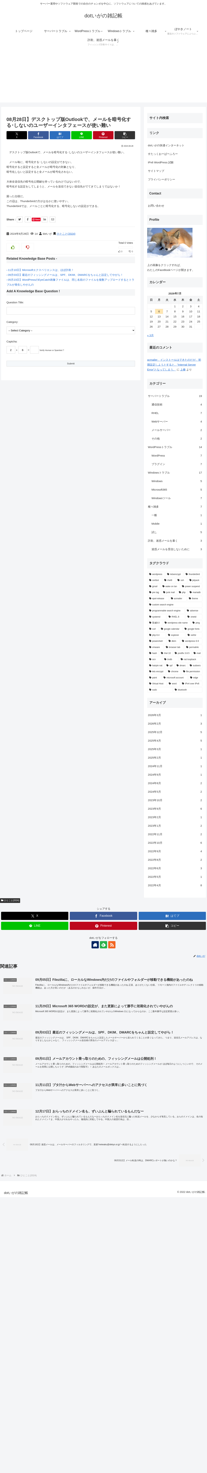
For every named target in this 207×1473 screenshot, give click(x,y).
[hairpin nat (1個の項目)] (13, 1221)
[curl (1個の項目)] (10, 1184)
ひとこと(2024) (66, 233)
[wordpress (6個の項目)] (13, 1130)
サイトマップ (13, 726)
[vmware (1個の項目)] (13, 1203)
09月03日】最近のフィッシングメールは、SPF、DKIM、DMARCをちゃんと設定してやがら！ (65, 274)
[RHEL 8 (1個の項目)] (33, 1172)
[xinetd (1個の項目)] (51, 1172)
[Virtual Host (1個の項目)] (14, 1239)
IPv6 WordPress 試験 (18, 717)
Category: (12, 321)
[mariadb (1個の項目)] (52, 1148)
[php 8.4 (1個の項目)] (14, 1190)
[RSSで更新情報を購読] (111, 427)
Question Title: (15, 302)
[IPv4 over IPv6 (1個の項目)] (48, 1239)
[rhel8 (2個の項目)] (26, 1136)
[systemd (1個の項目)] (14, 1172)
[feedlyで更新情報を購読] (103, 427)
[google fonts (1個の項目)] (49, 1184)
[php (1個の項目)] (39, 1148)
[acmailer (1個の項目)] (35, 1154)
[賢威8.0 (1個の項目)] (12, 1178)
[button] (125, 135)
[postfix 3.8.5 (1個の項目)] (39, 1209)
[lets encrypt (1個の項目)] (14, 1227)
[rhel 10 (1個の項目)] (23, 1209)
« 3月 (7, 890)
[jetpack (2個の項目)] (52, 1136)
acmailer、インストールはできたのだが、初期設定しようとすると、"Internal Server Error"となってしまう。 (31, 920)
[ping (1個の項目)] (53, 1178)
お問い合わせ (13, 761)
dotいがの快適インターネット (23, 700)
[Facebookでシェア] (38, 135)
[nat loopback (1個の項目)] (47, 1215)
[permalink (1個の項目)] (50, 1203)
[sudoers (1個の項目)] (52, 1221)
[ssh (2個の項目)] (38, 1136)
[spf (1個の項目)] (26, 1221)
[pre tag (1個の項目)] (11, 1148)
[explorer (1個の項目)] (33, 1190)
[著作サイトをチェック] (95, 427)
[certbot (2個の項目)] (12, 1136)
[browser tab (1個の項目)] (31, 1203)
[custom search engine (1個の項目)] (32, 1160)
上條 (40, 925)
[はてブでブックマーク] (60, 135)
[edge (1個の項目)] (52, 1233)
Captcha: (12, 341)
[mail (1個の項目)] (54, 1209)
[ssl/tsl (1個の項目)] (51, 1190)
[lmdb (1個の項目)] (27, 1215)
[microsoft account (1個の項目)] (32, 1233)
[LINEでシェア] (81, 135)
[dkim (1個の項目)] (30, 1197)
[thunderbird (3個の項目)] (50, 1130)
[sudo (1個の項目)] (17, 1245)
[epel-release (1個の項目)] (15, 1154)
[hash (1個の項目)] (10, 1209)
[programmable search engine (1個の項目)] (23, 1166)
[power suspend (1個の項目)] (48, 1142)
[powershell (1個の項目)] (14, 1197)
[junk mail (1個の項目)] (26, 1148)
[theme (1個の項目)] (51, 1154)
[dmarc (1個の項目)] (38, 1221)
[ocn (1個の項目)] (12, 1215)
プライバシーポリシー (18, 734)
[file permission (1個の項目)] (49, 1227)
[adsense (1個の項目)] (50, 1166)
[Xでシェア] (17, 135)
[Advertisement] (103, 77)
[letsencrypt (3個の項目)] (31, 1130)
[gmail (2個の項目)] (11, 1142)
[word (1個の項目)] (30, 1239)
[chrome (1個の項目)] (31, 1227)
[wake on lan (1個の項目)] (27, 1142)
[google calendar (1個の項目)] (28, 1184)
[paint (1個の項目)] (11, 1233)
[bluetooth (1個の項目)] (44, 1245)
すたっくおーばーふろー (20, 709)
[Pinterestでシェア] (103, 135)
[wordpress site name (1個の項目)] (33, 1178)
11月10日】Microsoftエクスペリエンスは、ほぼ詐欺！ (41, 269)
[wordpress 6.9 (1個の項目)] (48, 1197)
